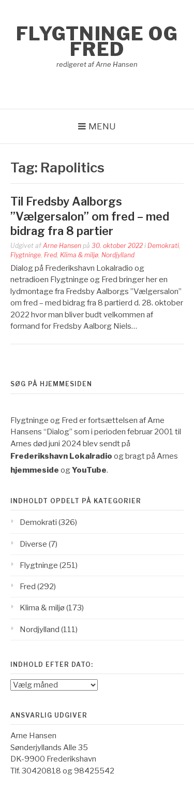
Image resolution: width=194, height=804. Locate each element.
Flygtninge (25, 255)
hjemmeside (34, 470)
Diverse (33, 544)
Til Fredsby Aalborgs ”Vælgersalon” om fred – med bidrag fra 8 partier (89, 216)
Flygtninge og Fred (97, 41)
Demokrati (163, 246)
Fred (50, 255)
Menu (102, 126)
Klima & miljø (79, 255)
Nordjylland (118, 255)
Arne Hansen (62, 246)
